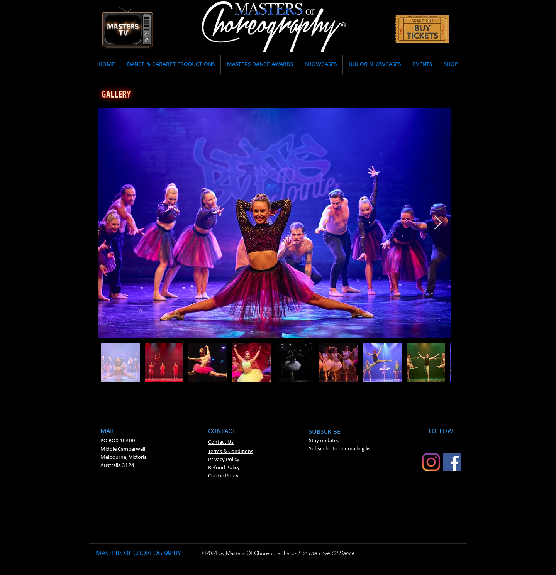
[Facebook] (452, 462)
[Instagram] (431, 462)
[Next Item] (438, 222)
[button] (107, 64)
